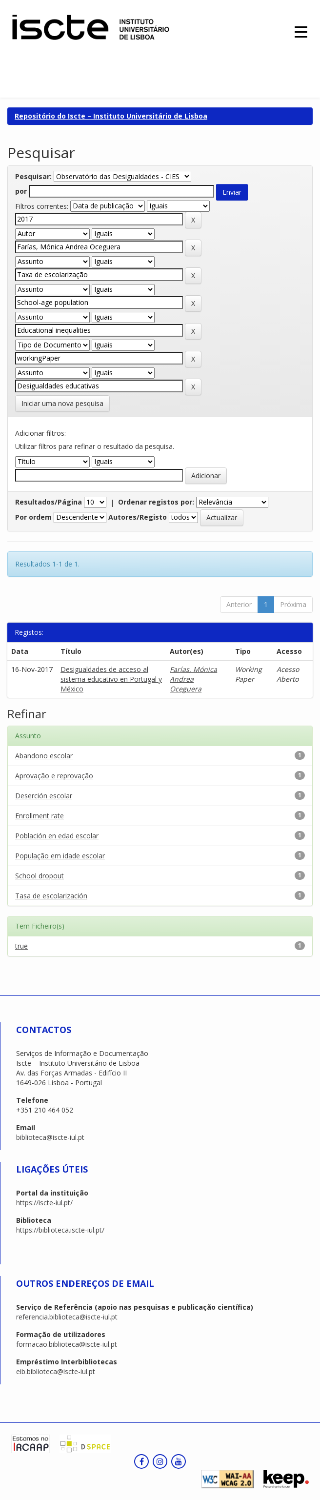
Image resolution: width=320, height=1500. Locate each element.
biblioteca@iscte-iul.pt (50, 1137)
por (21, 191)
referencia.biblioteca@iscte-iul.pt (67, 1316)
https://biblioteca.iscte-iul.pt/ (60, 1230)
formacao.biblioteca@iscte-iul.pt (66, 1344)
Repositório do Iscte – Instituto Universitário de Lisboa (111, 116)
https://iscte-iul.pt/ (44, 1202)
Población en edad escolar (57, 835)
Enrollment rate (39, 815)
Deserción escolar (43, 795)
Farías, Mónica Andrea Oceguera (193, 679)
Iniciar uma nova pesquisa (62, 403)
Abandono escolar (44, 755)
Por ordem (33, 517)
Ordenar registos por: (156, 502)
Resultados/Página (48, 502)
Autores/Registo (137, 517)
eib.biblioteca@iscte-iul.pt (55, 1371)
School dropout (39, 875)
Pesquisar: (33, 176)
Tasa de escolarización (51, 895)
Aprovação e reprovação (54, 775)
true (21, 946)
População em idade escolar (60, 855)
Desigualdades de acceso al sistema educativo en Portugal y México (111, 679)
